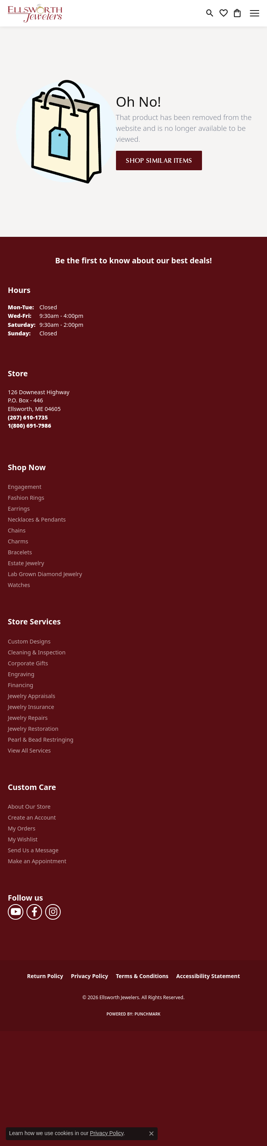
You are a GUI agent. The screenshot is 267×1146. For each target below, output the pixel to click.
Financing (20, 685)
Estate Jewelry (26, 563)
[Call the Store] (28, 417)
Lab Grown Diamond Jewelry (45, 574)
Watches (19, 585)
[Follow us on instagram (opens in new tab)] (53, 912)
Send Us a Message (33, 850)
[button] (210, 13)
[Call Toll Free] (29, 425)
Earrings (19, 508)
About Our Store (29, 806)
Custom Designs (29, 641)
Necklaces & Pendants (37, 519)
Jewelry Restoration (33, 728)
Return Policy (45, 976)
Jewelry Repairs (27, 717)
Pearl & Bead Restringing (41, 739)
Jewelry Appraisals (31, 696)
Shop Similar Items (159, 160)
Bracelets (20, 552)
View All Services (29, 750)
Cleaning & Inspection (36, 652)
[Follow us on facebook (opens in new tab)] (34, 912)
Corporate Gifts (28, 663)
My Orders (21, 828)
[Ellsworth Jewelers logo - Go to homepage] (35, 13)
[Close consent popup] (151, 1133)
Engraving (21, 674)
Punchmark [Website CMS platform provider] (148, 1014)
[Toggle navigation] (254, 13)
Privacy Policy (89, 976)
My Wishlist (23, 839)
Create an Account (32, 817)
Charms (18, 541)
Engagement (24, 486)
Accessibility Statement (208, 976)
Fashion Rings (26, 497)
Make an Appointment (37, 861)
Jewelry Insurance (31, 707)
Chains (17, 530)
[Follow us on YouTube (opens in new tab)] (15, 912)
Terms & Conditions (142, 976)
